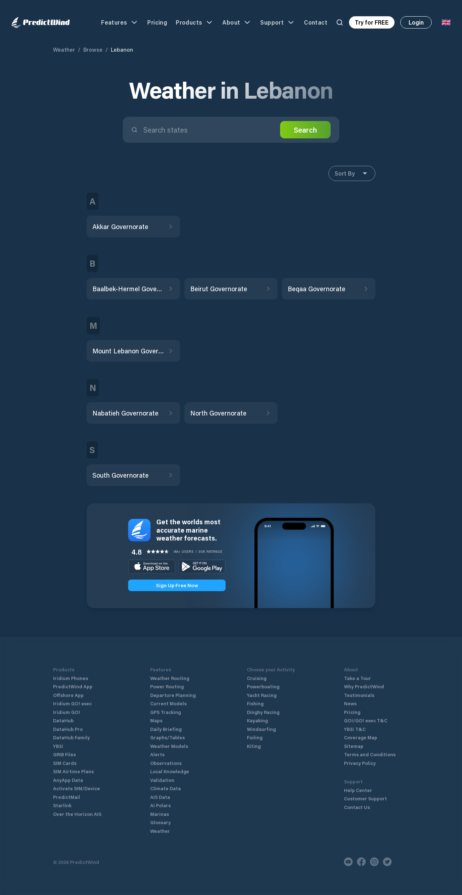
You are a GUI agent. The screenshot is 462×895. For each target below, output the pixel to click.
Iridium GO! (66, 712)
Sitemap (353, 746)
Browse (93, 49)
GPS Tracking (165, 712)
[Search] (339, 22)
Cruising (256, 678)
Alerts (157, 754)
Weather (64, 49)
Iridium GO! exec (72, 703)
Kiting (254, 746)
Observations (166, 763)
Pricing (157, 22)
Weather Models (169, 746)
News (350, 703)
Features (120, 22)
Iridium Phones (70, 678)
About (237, 22)
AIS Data (160, 797)
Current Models (168, 703)
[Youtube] (348, 861)
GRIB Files (64, 754)
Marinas (159, 814)
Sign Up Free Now (177, 585)
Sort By (352, 173)
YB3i (58, 746)
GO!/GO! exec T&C (365, 720)
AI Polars (160, 805)
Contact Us (357, 807)
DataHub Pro (68, 729)
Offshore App (68, 695)
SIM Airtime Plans (73, 771)
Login (416, 22)
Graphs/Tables (167, 737)
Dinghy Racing (263, 712)
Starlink (62, 805)
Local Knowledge (169, 771)
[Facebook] (361, 861)
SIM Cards (65, 763)
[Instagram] (374, 861)
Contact (315, 22)
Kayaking (257, 720)
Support (277, 22)
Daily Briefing (166, 729)
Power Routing (167, 686)
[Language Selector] (446, 22)
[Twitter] (387, 861)
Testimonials (359, 695)
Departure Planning (173, 695)
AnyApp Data (68, 780)
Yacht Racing (261, 695)
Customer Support (365, 798)
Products (195, 22)
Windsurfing (261, 729)
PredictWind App (72, 686)
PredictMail (66, 797)
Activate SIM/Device (76, 788)
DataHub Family (71, 737)
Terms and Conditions (370, 754)
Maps (156, 720)
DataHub (63, 720)
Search (305, 129)
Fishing (255, 703)
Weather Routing (169, 678)
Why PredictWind (364, 686)
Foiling (254, 737)
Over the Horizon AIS (77, 814)
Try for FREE (372, 22)
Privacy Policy (360, 763)
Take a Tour (357, 678)
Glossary (160, 822)
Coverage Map (360, 737)
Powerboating (263, 686)
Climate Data (165, 788)
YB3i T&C (355, 729)
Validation (162, 780)
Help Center (358, 790)
